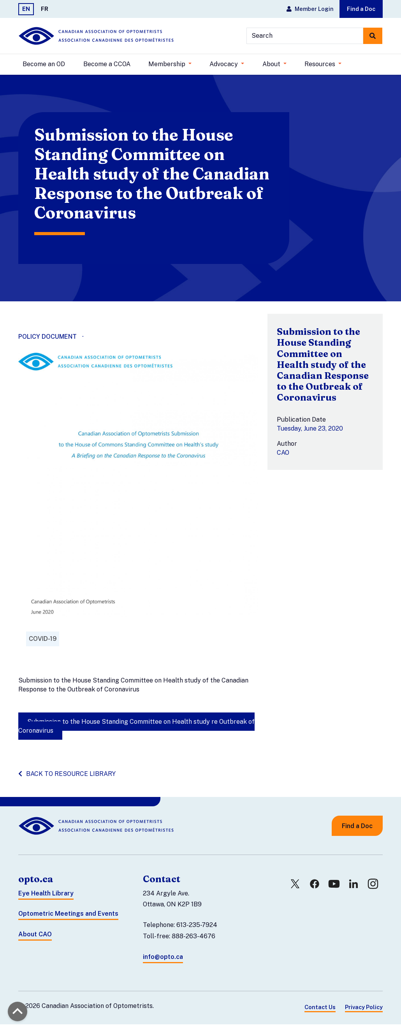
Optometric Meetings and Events (68, 918)
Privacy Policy (364, 1011)
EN (26, 8)
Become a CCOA (106, 64)
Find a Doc (361, 8)
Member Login (310, 8)
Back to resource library (67, 778)
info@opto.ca (163, 961)
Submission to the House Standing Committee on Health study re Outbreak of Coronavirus (136, 730)
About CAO (35, 939)
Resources (320, 64)
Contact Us (320, 1011)
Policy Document (47, 341)
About (272, 64)
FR (44, 8)
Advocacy (224, 64)
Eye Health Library (46, 897)
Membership (167, 64)
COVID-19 (42, 643)
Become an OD (44, 64)
